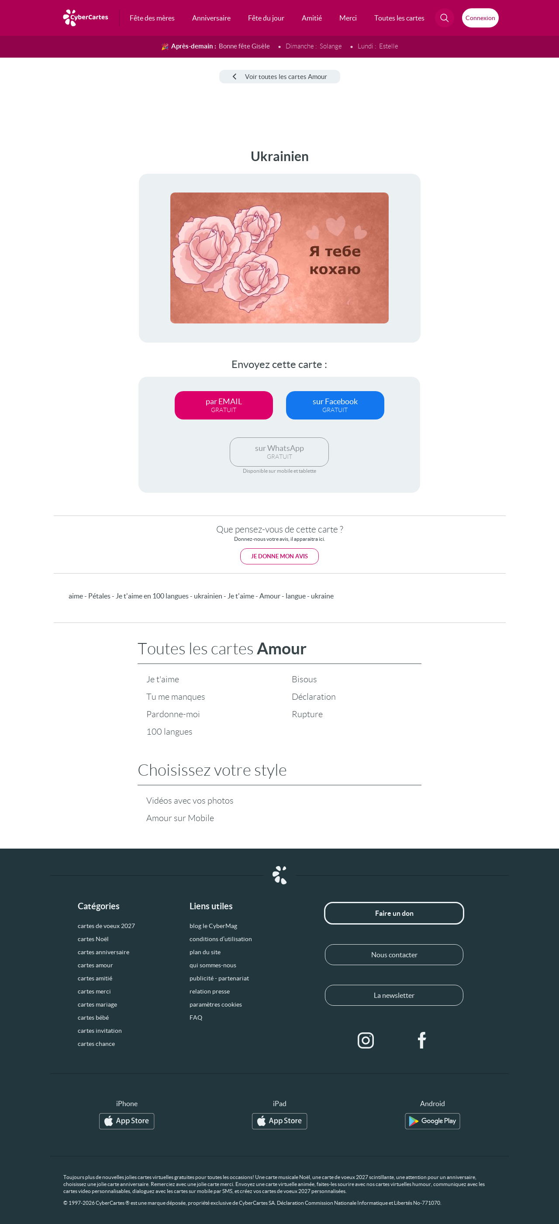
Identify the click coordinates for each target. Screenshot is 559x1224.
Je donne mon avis (279, 556)
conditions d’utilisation (221, 938)
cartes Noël (93, 938)
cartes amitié (95, 978)
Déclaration (314, 696)
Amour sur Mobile (180, 818)
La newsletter (394, 995)
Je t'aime (162, 679)
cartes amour (95, 965)
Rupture (307, 714)
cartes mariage (97, 1004)
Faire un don (394, 913)
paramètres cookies (216, 1004)
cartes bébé (93, 1017)
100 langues (169, 731)
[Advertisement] (65, 280)
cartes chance (96, 1043)
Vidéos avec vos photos (190, 800)
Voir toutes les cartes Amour (279, 76)
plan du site (205, 952)
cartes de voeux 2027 (106, 925)
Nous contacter (394, 955)
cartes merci (94, 991)
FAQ (196, 1017)
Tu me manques (175, 696)
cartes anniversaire (103, 952)
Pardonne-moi (173, 714)
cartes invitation (100, 1030)
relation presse (210, 991)
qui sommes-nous (213, 965)
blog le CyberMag (213, 925)
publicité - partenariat (219, 978)
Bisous (304, 679)
